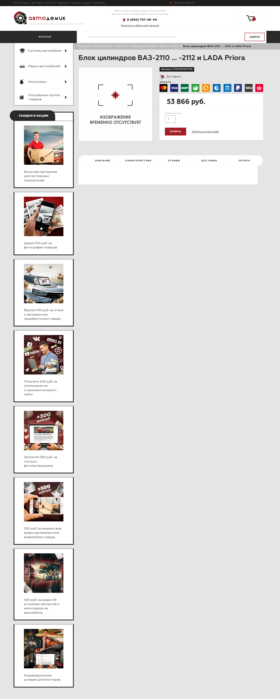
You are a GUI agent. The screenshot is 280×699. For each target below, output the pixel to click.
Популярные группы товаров (44, 97)
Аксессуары (37, 81)
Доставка (37, 3)
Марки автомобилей (44, 66)
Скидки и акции (81, 3)
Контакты (99, 3)
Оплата (50, 3)
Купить (175, 131)
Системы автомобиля (44, 50)
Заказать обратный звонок (140, 25)
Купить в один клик (205, 131)
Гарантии (63, 3)
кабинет (184, 3)
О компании (21, 3)
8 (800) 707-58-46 (142, 19)
